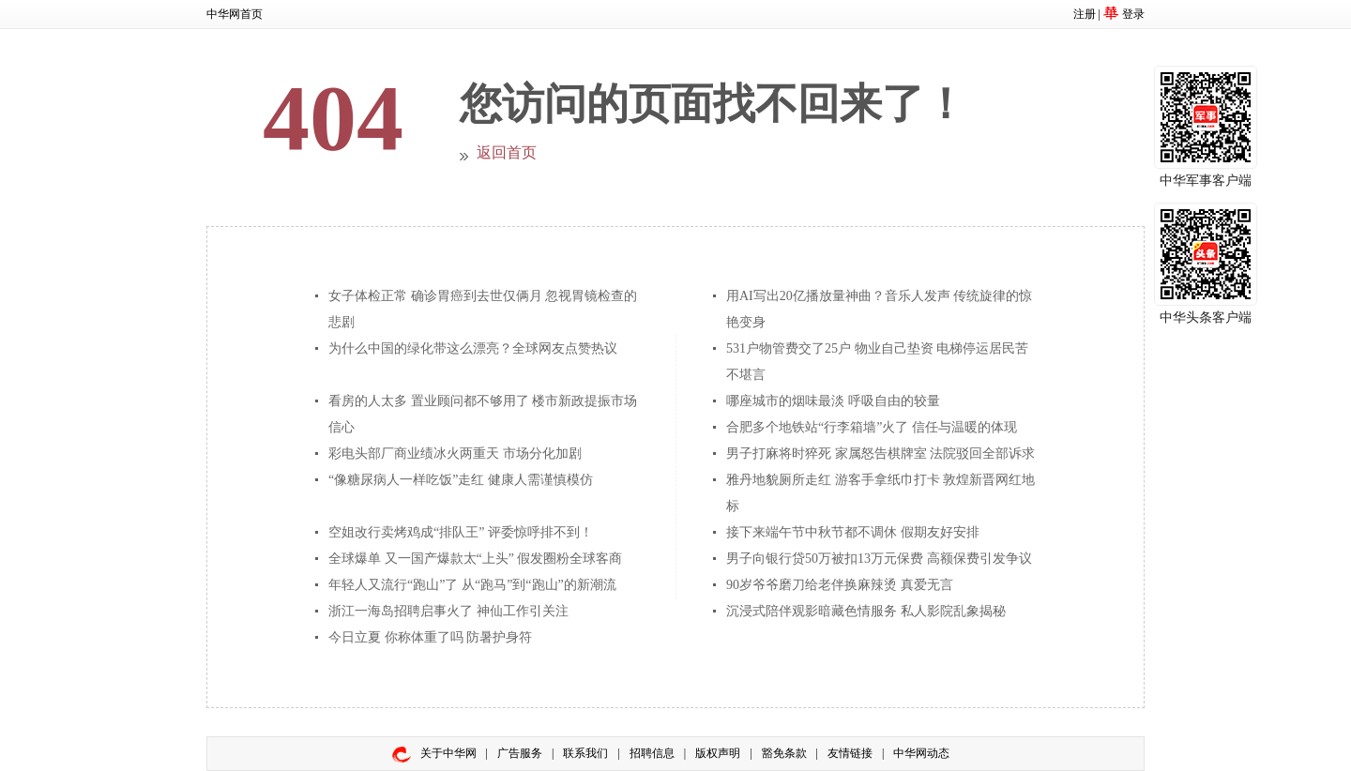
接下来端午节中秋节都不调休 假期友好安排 (852, 532)
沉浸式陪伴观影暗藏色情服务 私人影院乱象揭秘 (866, 611)
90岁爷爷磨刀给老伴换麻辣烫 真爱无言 (839, 585)
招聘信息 (652, 753)
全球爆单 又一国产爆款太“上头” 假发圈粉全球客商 (475, 559)
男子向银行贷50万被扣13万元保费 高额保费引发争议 (879, 559)
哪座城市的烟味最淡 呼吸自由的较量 (833, 401)
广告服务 (519, 753)
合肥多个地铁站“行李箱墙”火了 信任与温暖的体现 (871, 427)
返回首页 (507, 152)
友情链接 (850, 753)
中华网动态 (921, 753)
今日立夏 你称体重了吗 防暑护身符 (430, 637)
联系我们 (585, 753)
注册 (1084, 14)
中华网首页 (234, 14)
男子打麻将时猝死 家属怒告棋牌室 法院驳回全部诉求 (880, 453)
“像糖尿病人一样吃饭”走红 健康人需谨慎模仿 (460, 480)
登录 (1133, 14)
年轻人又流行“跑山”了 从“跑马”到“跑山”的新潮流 (472, 585)
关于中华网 (448, 753)
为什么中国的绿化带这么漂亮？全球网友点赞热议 (472, 348)
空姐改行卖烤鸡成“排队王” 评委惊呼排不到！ (460, 532)
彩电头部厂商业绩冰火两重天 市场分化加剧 (455, 453)
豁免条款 (784, 753)
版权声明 (717, 753)
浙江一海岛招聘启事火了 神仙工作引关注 (448, 611)
